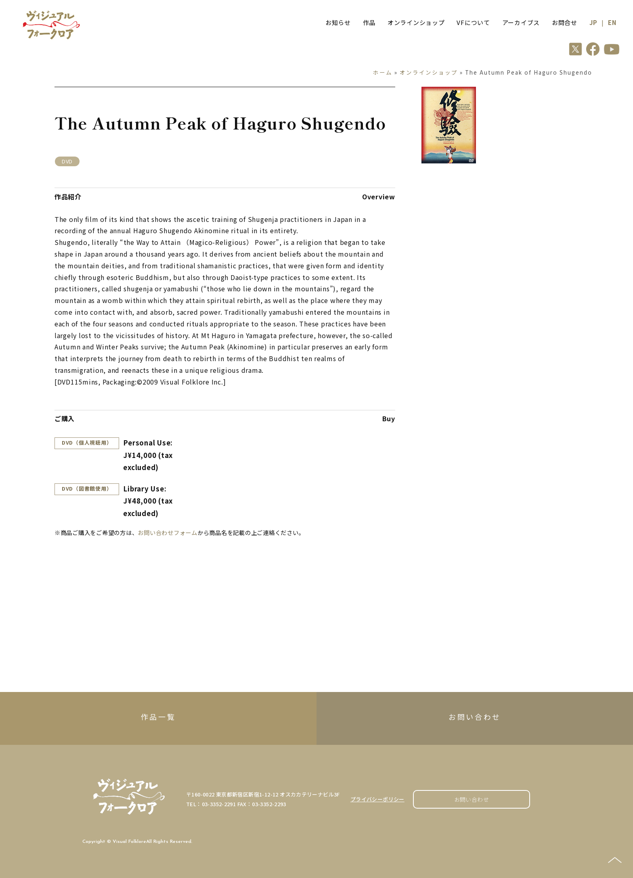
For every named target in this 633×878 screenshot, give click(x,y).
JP (593, 22)
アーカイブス (521, 22)
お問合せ (564, 22)
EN (612, 22)
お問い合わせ (471, 799)
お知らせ (338, 22)
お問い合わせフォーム (167, 532)
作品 (369, 22)
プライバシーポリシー (377, 799)
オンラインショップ (416, 22)
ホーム (382, 72)
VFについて (473, 22)
